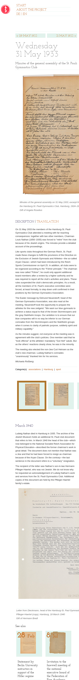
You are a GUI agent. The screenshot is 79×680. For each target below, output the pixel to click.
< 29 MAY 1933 (26, 36)
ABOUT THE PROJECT (31, 9)
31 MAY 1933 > (66, 36)
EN (25, 14)
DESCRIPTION (24, 221)
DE (18, 14)
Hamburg (48, 369)
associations (35, 369)
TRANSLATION (48, 221)
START (21, 5)
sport (58, 369)
